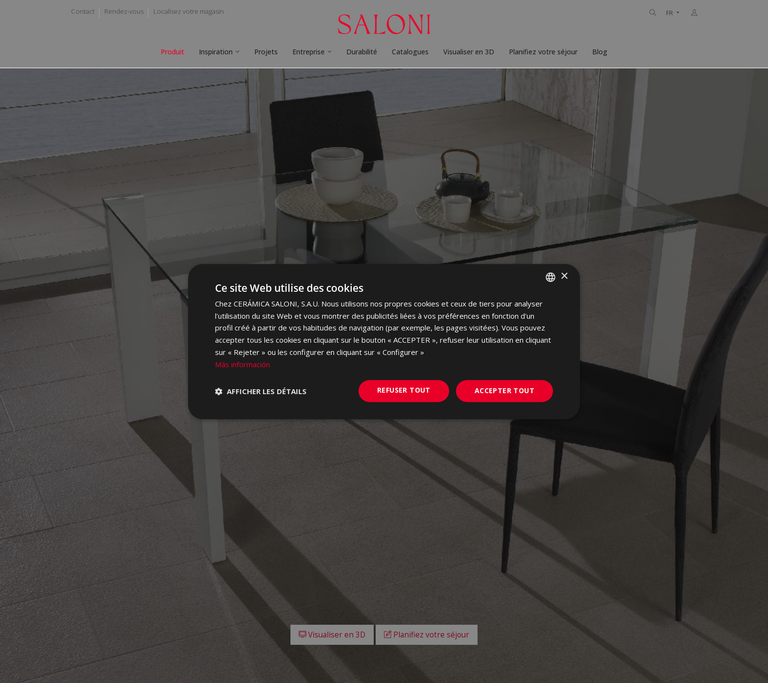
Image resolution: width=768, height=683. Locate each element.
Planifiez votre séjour (543, 51)
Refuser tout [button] (404, 390)
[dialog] (384, 342)
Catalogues (410, 51)
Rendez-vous (124, 11)
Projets (266, 51)
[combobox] (550, 277)
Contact (83, 11)
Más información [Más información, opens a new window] (242, 364)
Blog (599, 51)
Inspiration (216, 51)
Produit (172, 51)
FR (670, 13)
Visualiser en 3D (468, 51)
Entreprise (308, 51)
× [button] (564, 276)
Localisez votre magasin (188, 11)
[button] (261, 391)
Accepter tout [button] (504, 391)
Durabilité (361, 51)
